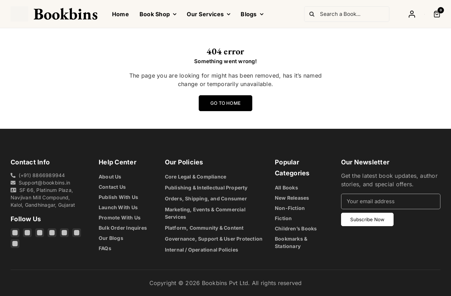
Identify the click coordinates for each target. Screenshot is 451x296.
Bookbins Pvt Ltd (225, 282)
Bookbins (65, 13)
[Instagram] (15, 232)
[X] (52, 232)
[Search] (312, 14)
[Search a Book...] (346, 14)
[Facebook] (27, 232)
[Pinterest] (76, 232)
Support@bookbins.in (44, 183)
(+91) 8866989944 (42, 175)
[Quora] (15, 243)
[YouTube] (64, 232)
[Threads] (39, 232)
